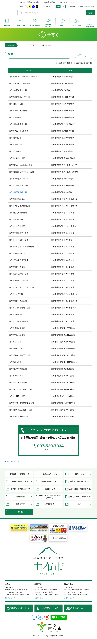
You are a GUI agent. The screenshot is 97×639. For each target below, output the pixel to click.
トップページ (22, 45)
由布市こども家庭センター (20, 474)
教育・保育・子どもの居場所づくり (49, 496)
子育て (33, 45)
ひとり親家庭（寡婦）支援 (79, 497)
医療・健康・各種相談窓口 (79, 489)
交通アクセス (9, 598)
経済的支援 (20, 497)
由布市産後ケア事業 (20, 481)
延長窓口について (49, 608)
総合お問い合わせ (79, 608)
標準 (58, 6)
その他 (42, 45)
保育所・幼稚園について (79, 481)
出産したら (79, 474)
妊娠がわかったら (50, 474)
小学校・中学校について (20, 489)
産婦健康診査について (50, 481)
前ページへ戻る (13, 461)
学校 (79, 504)
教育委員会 (49, 504)
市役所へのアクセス (19, 608)
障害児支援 (20, 504)
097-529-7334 (50, 446)
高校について (50, 489)
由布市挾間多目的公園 (18, 192)
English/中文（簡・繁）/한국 (86, 6)
